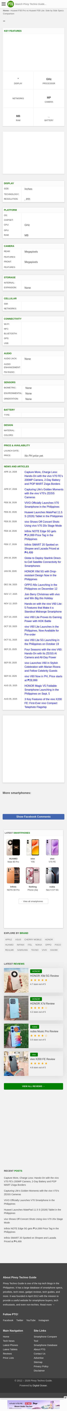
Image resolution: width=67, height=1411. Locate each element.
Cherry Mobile (33, 939)
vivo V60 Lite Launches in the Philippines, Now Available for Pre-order (42, 630)
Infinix (20, 945)
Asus (18, 939)
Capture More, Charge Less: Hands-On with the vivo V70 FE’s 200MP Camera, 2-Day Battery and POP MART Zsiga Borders (31, 1181)
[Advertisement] (33, 153)
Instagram (43, 1320)
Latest (17, 833)
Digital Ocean (40, 1385)
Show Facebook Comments (33, 816)
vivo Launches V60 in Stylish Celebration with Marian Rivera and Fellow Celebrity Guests (42, 667)
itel (30, 945)
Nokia (39, 945)
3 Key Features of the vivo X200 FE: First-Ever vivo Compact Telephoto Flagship (43, 703)
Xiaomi (53, 950)
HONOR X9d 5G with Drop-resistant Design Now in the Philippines (41, 575)
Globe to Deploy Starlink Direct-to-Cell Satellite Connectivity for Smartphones (43, 562)
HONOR (49, 939)
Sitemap (38, 1362)
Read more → (47, 1304)
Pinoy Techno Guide (24, 1277)
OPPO (48, 945)
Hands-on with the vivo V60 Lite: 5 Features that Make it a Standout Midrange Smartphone (43, 607)
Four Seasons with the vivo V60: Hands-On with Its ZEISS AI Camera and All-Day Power (43, 653)
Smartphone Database (45, 1345)
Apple (8, 939)
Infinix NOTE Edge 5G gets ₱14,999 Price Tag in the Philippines (40, 535)
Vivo (44, 950)
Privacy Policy (41, 1366)
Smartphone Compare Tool (45, 1338)
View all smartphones (31, 901)
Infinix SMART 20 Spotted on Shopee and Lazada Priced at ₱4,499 (42, 548)
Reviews (7, 1353)
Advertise (39, 1358)
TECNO (34, 950)
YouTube (31, 1320)
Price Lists (8, 1358)
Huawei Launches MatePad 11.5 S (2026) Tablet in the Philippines (32, 1211)
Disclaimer (39, 1370)
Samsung (22, 950)
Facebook (8, 1320)
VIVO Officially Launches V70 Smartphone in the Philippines (29, 1202)
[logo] (10, 4)
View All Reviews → (33, 1086)
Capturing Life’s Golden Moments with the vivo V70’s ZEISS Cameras (44, 493)
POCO (58, 945)
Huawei (9, 945)
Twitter (19, 1320)
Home (6, 10)
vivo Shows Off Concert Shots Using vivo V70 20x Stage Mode (33, 1221)
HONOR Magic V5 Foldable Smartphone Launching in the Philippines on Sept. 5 (42, 689)
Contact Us (39, 1353)
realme (9, 950)
